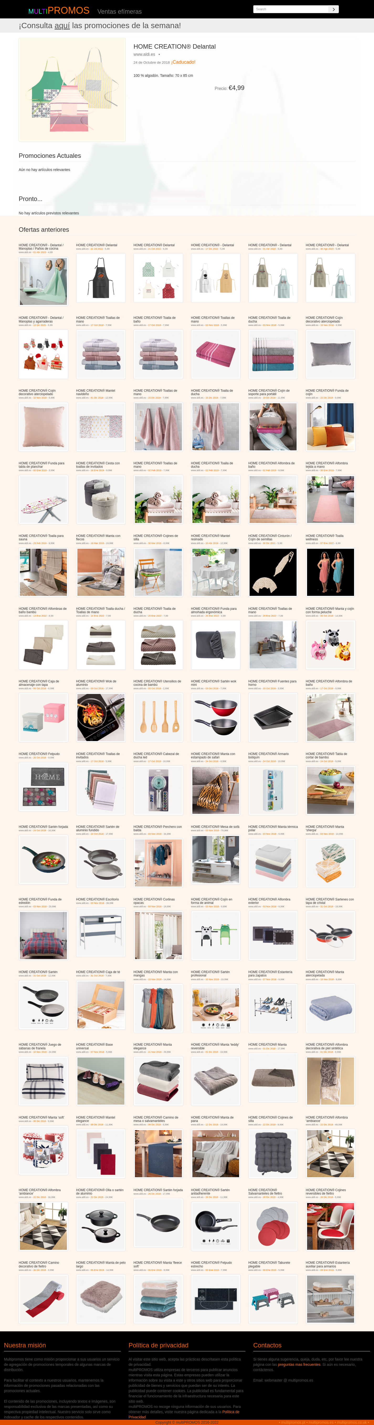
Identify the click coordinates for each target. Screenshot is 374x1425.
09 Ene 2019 (269, 1270)
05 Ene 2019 (40, 470)
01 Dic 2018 (97, 397)
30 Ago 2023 (327, 249)
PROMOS (68, 10)
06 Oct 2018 (326, 616)
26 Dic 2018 (154, 1193)
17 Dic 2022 (212, 249)
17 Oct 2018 (97, 325)
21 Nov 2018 (154, 1052)
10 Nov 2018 (327, 325)
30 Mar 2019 (154, 543)
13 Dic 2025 (39, 325)
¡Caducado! (183, 62)
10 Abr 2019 (212, 543)
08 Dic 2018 (39, 1121)
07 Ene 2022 (327, 543)
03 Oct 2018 (97, 688)
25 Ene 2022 (154, 616)
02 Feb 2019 (154, 470)
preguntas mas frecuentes (299, 1364)
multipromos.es (321, 1422)
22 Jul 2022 (97, 249)
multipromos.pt (293, 1422)
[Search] (333, 9)
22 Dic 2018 (326, 397)
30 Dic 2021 (269, 543)
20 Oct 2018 (39, 757)
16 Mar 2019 (97, 543)
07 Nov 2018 (269, 979)
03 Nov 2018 (212, 325)
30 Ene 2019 (327, 470)
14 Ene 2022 (40, 616)
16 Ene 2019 (97, 470)
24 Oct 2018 (212, 761)
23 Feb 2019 (40, 543)
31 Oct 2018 (326, 906)
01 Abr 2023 (39, 252)
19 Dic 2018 (269, 397)
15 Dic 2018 (154, 397)
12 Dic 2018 (212, 1124)
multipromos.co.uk (352, 1422)
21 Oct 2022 (154, 249)
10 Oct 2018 (269, 688)
